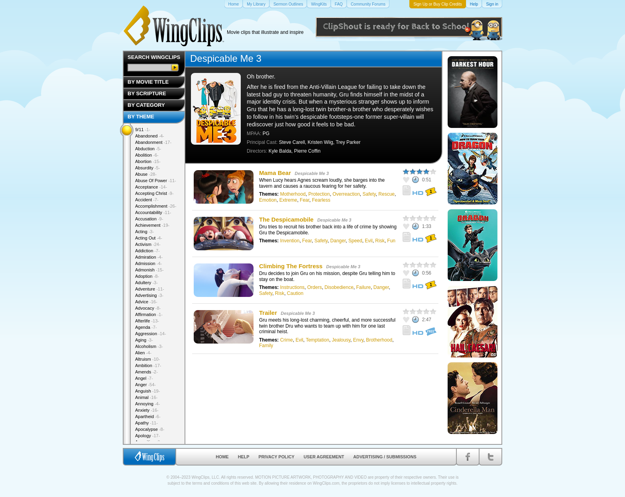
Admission (148, 263)
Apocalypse (149, 429)
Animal (146, 397)
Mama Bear (275, 172)
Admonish (149, 269)
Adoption (147, 276)
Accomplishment (155, 206)
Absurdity (147, 167)
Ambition (148, 365)
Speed (355, 241)
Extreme (288, 200)
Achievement (152, 225)
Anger (145, 384)
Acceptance (151, 187)
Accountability (153, 212)
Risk (379, 241)
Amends (146, 371)
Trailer (268, 312)
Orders (314, 287)
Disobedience (339, 287)
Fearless (321, 200)
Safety (369, 194)
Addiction (147, 250)
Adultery (146, 282)
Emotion (268, 200)
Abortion (148, 161)
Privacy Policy (277, 456)
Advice (146, 301)
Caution (295, 293)
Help (244, 456)
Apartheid (148, 416)
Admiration (149, 257)
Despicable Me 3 (312, 173)
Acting (144, 231)
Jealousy (341, 340)
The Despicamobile (286, 219)
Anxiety (147, 410)
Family (266, 345)
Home (222, 456)
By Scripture (147, 93)
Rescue (386, 194)
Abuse (146, 174)
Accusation (149, 218)
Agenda (146, 327)
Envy (358, 340)
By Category (146, 105)
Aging (144, 340)
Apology (147, 435)
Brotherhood (379, 340)
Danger (338, 241)
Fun (391, 241)
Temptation (317, 340)
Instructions (292, 287)
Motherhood (293, 194)
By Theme (141, 117)
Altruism (147, 359)
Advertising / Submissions (384, 456)
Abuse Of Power (155, 180)
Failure (363, 287)
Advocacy (148, 308)
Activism (148, 244)
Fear (304, 200)
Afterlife (147, 320)
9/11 (142, 129)
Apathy (146, 422)
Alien (143, 352)
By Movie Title (148, 82)
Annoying (147, 403)
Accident (147, 199)
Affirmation (149, 314)
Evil (368, 241)
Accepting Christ (154, 193)
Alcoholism (149, 346)
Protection (319, 194)
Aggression (150, 333)
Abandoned (149, 136)
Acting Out (148, 238)
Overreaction (346, 194)
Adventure (149, 289)
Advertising (149, 295)
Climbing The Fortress (290, 266)
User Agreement (324, 456)
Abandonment (153, 142)
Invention (290, 241)
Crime (286, 340)
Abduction (148, 148)
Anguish (147, 391)
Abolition (147, 155)
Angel (144, 378)
